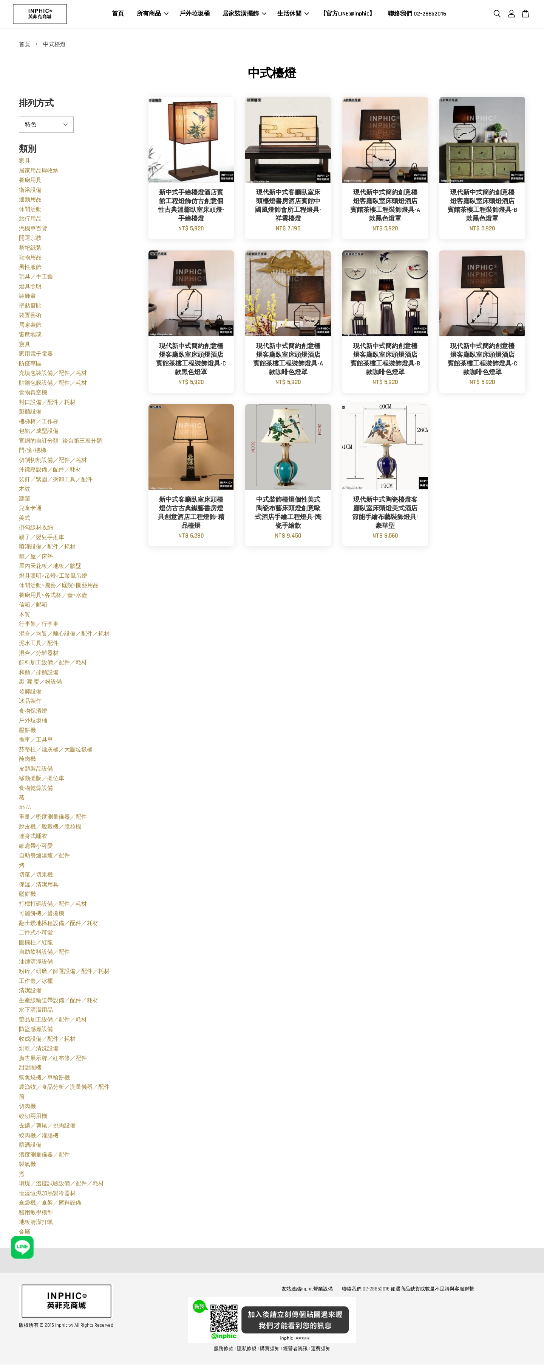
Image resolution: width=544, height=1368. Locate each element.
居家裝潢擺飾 (244, 15)
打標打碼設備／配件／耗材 (53, 905)
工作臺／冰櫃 (36, 982)
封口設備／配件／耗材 (47, 403)
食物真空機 (33, 393)
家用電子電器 (36, 355)
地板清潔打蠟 (36, 1223)
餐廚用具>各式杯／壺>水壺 (53, 596)
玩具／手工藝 (36, 277)
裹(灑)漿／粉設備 (40, 683)
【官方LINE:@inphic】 (347, 15)
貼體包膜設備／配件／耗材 (53, 384)
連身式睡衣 (33, 837)
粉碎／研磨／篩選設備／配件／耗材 (64, 972)
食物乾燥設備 (36, 789)
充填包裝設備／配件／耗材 (53, 374)
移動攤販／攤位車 (41, 779)
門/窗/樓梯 (32, 451)
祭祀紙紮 (30, 249)
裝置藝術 (30, 316)
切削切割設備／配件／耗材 (53, 461)
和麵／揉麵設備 (39, 673)
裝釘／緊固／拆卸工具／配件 (56, 480)
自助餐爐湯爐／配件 (44, 856)
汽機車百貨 (33, 229)
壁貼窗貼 (30, 307)
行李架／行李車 (39, 625)
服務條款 (223, 1350)
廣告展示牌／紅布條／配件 (53, 1059)
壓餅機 (27, 731)
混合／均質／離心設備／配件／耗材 (64, 635)
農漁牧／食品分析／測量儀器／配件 (64, 1088)
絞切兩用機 (33, 1117)
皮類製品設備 (36, 770)
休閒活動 (30, 210)
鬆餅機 (27, 895)
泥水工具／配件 (39, 644)
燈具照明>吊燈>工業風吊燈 (53, 577)
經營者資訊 (295, 1350)
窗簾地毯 (30, 335)
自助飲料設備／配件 (44, 953)
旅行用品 (30, 220)
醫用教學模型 (36, 1213)
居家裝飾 (30, 326)
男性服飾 (30, 268)
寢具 (24, 345)
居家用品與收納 (39, 172)
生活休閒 (293, 15)
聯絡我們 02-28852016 (417, 15)
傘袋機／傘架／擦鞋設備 (50, 1204)
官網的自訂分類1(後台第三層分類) (61, 442)
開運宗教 (30, 239)
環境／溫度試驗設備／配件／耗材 (61, 1184)
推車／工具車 (36, 741)
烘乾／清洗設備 (39, 1049)
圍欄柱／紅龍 (36, 943)
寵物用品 (30, 258)
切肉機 (27, 1107)
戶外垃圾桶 (194, 15)
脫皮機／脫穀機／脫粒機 (50, 828)
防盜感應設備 (36, 1030)
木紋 (24, 490)
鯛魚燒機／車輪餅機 (44, 1078)
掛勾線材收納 (36, 528)
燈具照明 (30, 287)
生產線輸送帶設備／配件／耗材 (58, 1001)
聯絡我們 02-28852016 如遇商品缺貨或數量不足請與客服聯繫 (408, 1290)
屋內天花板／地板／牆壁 (50, 567)
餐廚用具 (30, 181)
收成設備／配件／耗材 (47, 1040)
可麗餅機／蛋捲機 (41, 914)
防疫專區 (30, 364)
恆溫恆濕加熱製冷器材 (47, 1194)
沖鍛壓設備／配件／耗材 (50, 470)
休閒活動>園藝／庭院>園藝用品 (59, 586)
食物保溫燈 (33, 712)
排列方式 (36, 104)
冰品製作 (30, 702)
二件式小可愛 (36, 933)
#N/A (25, 808)
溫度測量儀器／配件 (44, 1156)
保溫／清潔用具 (39, 885)
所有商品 (152, 15)
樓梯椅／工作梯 (39, 422)
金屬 (24, 1233)
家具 (24, 162)
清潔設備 (30, 991)
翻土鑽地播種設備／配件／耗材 (58, 924)
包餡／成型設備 (39, 432)
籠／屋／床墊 (36, 557)
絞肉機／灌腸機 (39, 1136)
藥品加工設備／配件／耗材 (53, 1020)
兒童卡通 (30, 509)
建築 (24, 500)
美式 (24, 519)
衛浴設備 (30, 191)
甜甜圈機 (30, 1069)
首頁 (118, 15)
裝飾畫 (27, 297)
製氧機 (27, 1165)
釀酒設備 (30, 1146)
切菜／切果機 (36, 876)
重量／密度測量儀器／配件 (53, 818)
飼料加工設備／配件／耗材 (53, 663)
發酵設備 (30, 692)
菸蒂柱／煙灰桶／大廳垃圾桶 (56, 750)
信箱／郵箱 (33, 605)
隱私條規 (247, 1350)
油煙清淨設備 (36, 963)
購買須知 (270, 1350)
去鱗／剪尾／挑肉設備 (47, 1126)
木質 (24, 615)
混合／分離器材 (39, 654)
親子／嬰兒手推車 (41, 538)
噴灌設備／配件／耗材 (47, 548)
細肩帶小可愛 (36, 847)
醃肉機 (27, 760)
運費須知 (321, 1350)
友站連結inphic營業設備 (307, 1290)
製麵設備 (30, 413)
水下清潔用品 (36, 1011)
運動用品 (30, 200)
